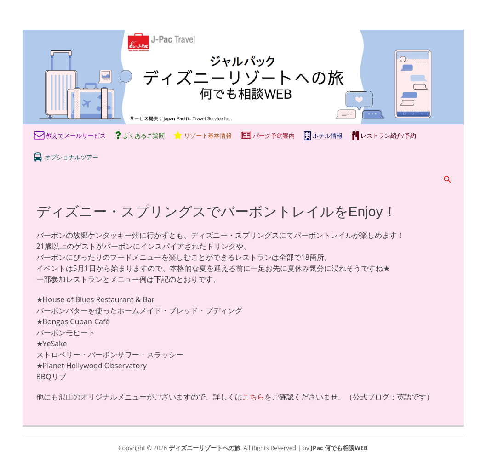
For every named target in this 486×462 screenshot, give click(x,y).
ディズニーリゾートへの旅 (204, 448)
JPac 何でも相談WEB (339, 448)
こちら (253, 397)
